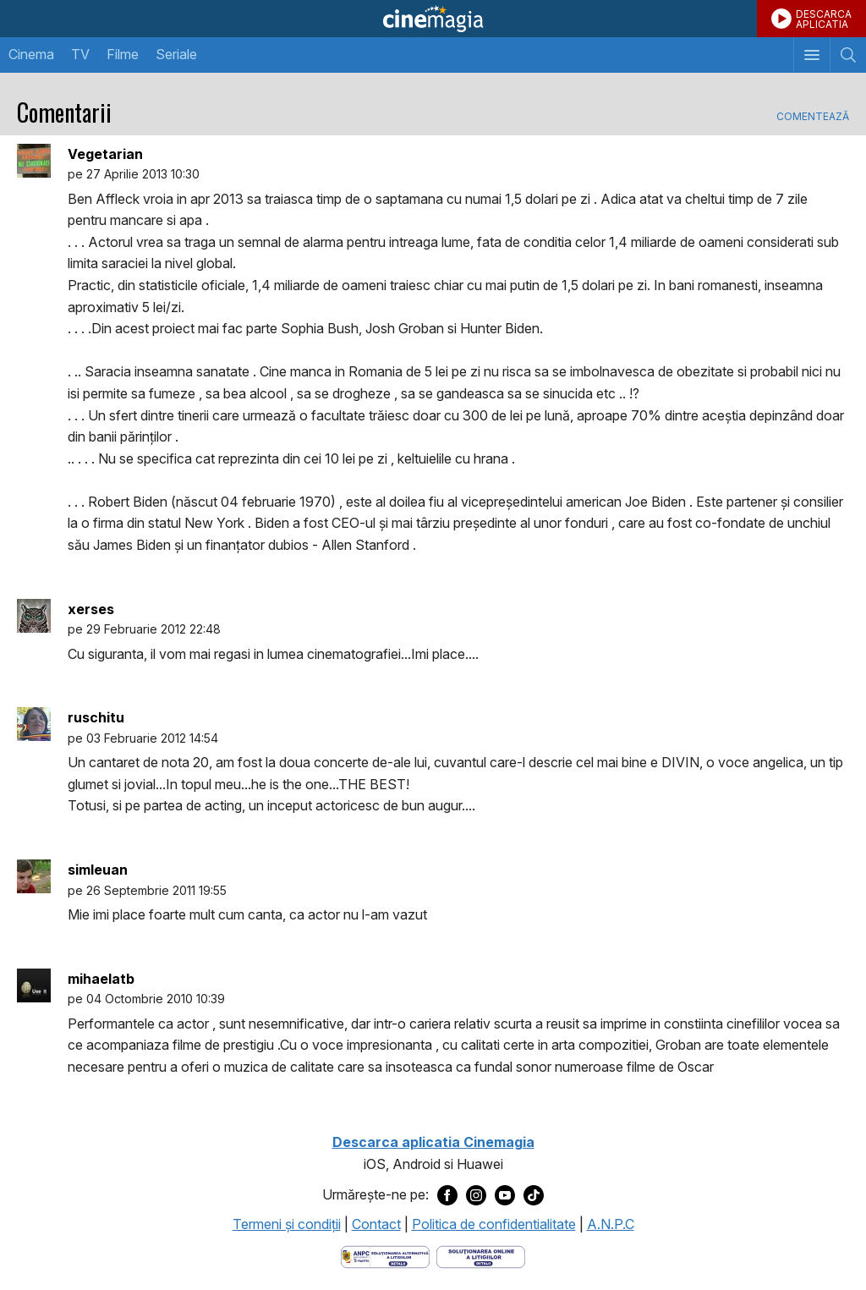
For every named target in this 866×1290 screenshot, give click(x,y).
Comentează (812, 117)
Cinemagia (433, 18)
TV (80, 54)
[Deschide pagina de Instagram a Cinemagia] (476, 1195)
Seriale (176, 54)
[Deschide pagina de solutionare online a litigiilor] (480, 1255)
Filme (123, 54)
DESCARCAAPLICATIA (824, 19)
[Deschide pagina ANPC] (385, 1255)
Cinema (31, 54)
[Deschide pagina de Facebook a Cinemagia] (447, 1195)
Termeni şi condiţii (287, 1224)
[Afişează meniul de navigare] (811, 55)
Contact (376, 1224)
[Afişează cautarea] (848, 55)
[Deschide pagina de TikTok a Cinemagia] (533, 1195)
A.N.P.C (610, 1224)
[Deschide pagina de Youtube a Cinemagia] (505, 1195)
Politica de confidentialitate (494, 1224)
